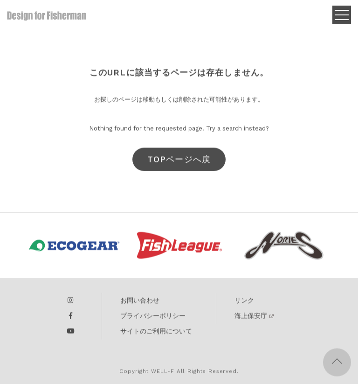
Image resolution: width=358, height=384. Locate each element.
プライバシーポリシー (153, 318)
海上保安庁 (250, 318)
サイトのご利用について (156, 333)
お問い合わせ (139, 303)
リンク (244, 303)
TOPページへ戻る (179, 164)
